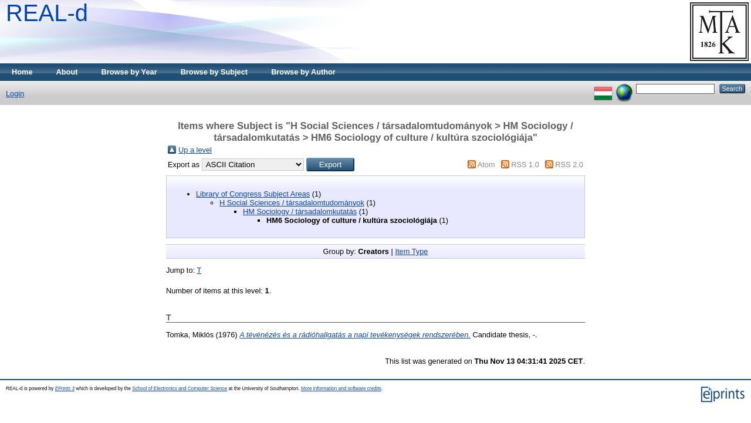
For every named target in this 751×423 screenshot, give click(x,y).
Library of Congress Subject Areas (253, 193)
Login (15, 93)
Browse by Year (129, 71)
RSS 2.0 (569, 164)
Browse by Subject (214, 71)
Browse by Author (303, 71)
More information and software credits (341, 388)
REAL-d (47, 13)
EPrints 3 (65, 388)
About (67, 71)
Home (22, 71)
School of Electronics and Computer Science (179, 388)
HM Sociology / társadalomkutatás (300, 211)
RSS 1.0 (525, 164)
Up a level (195, 149)
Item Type (411, 251)
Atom (486, 164)
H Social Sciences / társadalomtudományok (291, 202)
